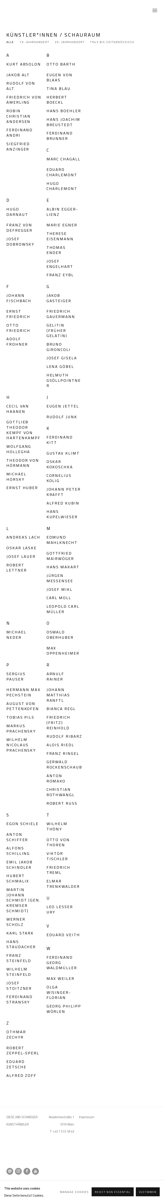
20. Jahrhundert (70, 42)
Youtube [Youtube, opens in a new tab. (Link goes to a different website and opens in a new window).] (35, 1171)
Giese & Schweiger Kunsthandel (17, 10)
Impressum (86, 1117)
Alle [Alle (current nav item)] (10, 42)
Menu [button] (154, 10)
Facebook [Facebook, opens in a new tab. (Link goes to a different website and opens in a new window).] (26, 1171)
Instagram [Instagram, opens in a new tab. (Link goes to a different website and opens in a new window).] (18, 1171)
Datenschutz (17, 1182)
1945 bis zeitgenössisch (112, 42)
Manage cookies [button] (46, 1182)
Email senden (9, 1171)
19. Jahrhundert (34, 42)
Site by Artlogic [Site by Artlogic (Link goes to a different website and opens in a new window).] (95, 1189)
